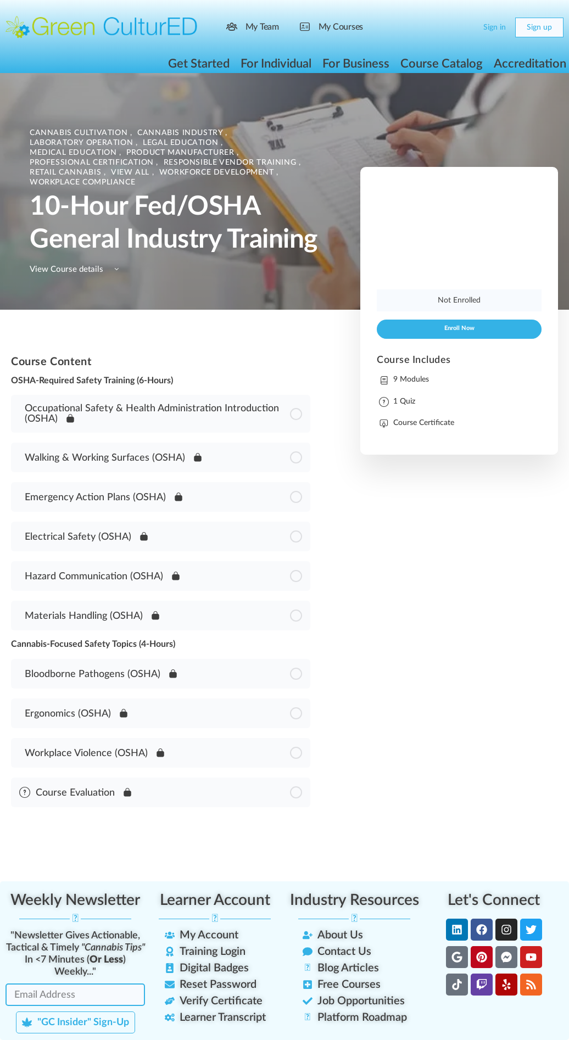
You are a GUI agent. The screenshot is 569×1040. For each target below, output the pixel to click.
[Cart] (465, 27)
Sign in (494, 27)
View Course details (76, 269)
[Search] (443, 27)
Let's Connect (494, 900)
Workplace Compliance (82, 182)
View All (131, 172)
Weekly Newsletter (75, 900)
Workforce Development (217, 172)
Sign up (539, 27)
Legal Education (182, 143)
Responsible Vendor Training (231, 162)
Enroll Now (459, 328)
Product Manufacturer (181, 152)
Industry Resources (354, 900)
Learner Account (215, 900)
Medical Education (74, 152)
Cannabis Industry (181, 133)
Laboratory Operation (83, 143)
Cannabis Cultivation (80, 133)
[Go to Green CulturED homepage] (101, 26)
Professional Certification (93, 162)
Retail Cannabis (67, 172)
